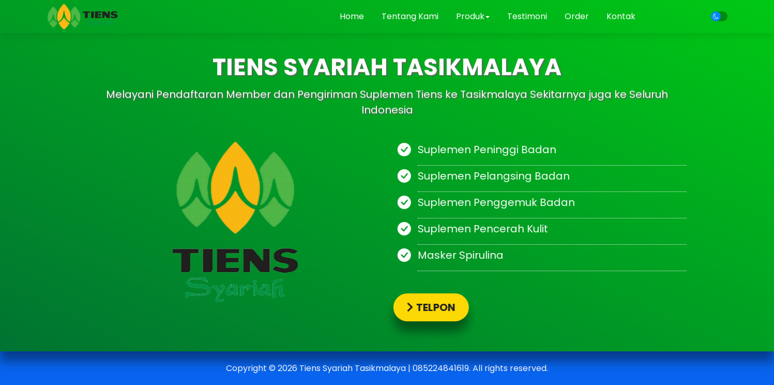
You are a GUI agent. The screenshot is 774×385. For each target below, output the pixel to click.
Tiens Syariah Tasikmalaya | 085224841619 (384, 368)
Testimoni (527, 16)
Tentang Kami (410, 16)
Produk (473, 16)
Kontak (620, 16)
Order (577, 16)
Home (352, 16)
